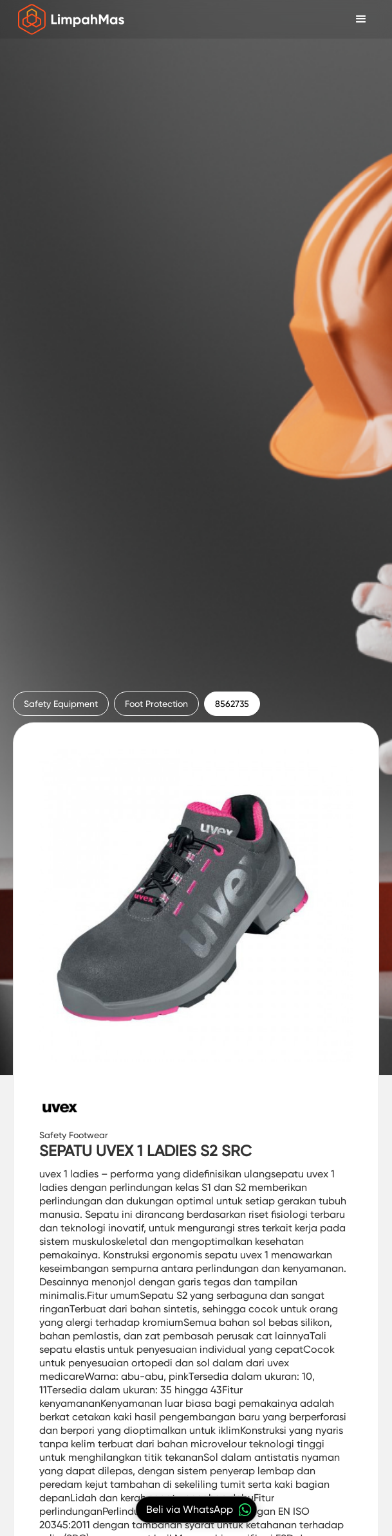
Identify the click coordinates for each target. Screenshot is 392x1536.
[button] (361, 19)
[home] (68, 19)
